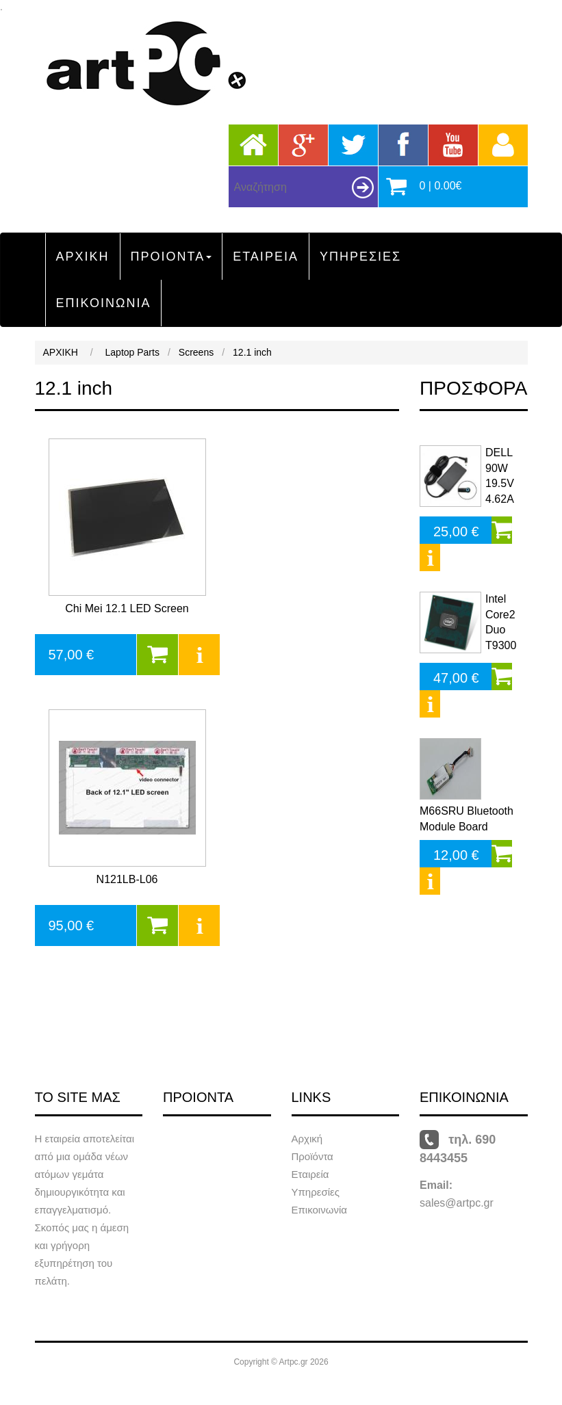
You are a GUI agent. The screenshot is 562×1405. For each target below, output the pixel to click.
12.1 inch (252, 352)
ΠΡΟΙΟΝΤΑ (171, 256)
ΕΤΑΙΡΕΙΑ (265, 256)
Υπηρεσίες (316, 1192)
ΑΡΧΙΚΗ (83, 256)
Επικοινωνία (319, 1210)
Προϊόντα (312, 1156)
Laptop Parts (132, 352)
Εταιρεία (310, 1174)
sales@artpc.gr (457, 1203)
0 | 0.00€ (441, 186)
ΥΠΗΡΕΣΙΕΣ (360, 256)
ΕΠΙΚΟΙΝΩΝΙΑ (103, 303)
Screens (196, 352)
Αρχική (307, 1138)
